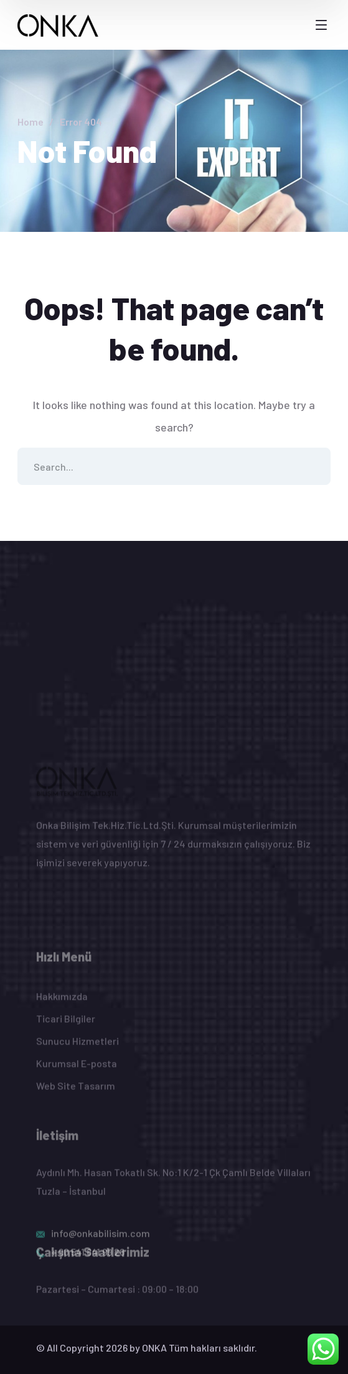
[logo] (58, 24)
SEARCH (312, 466)
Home (30, 121)
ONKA (154, 1356)
